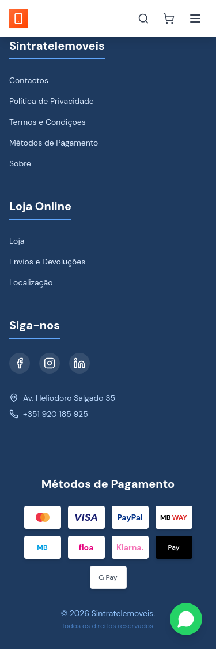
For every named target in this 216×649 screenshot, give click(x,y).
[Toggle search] (143, 18)
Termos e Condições (47, 122)
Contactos (28, 80)
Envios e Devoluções (47, 261)
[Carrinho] (168, 18)
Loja (16, 241)
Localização (30, 282)
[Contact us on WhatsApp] (186, 619)
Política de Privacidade (51, 101)
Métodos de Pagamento (53, 142)
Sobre (20, 163)
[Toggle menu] (195, 18)
